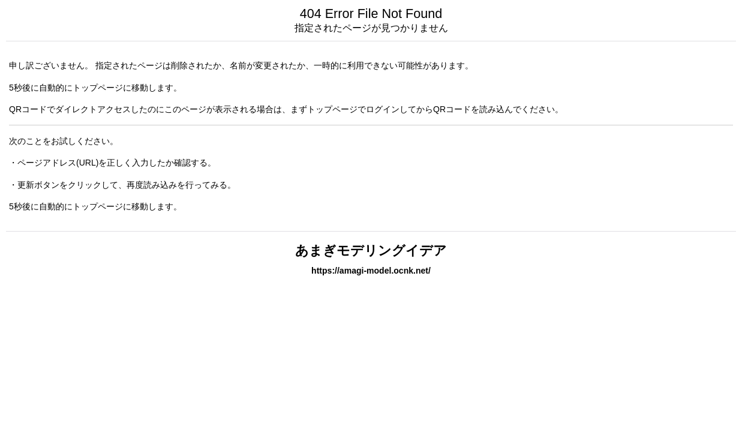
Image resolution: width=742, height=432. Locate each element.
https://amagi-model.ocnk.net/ (371, 270)
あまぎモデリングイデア (371, 250)
